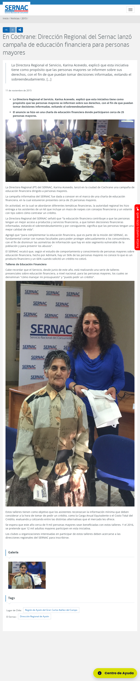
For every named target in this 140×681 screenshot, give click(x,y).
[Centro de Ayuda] (117, 673)
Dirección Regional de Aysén (34, 616)
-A (13, 29)
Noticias (15, 18)
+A (7, 29)
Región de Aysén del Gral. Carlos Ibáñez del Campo (51, 610)
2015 (24, 18)
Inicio (6, 18)
